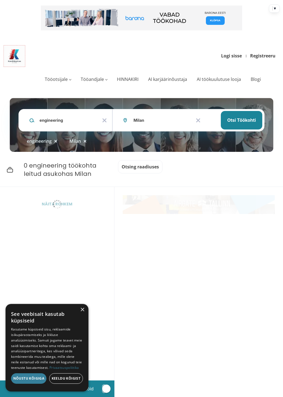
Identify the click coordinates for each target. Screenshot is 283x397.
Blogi (256, 79)
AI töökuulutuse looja (219, 79)
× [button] (82, 310)
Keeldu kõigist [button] (66, 378)
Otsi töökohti (241, 120)
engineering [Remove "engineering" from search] (39, 141)
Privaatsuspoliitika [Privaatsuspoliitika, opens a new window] (64, 367)
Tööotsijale (56, 79)
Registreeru (263, 56)
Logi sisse (231, 56)
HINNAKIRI (127, 79)
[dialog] (47, 347)
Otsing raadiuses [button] (140, 167)
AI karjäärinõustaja (167, 79)
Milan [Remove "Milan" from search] (75, 141)
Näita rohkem (57, 204)
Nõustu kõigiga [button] (28, 378)
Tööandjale (92, 79)
